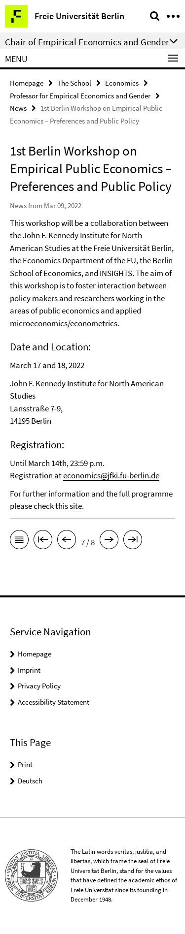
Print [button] (25, 764)
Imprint (29, 670)
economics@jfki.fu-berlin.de (111, 475)
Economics (122, 83)
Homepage (26, 83)
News (18, 108)
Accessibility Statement (53, 702)
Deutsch (30, 780)
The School (74, 83)
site (76, 505)
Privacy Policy (39, 685)
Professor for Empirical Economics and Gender (80, 95)
